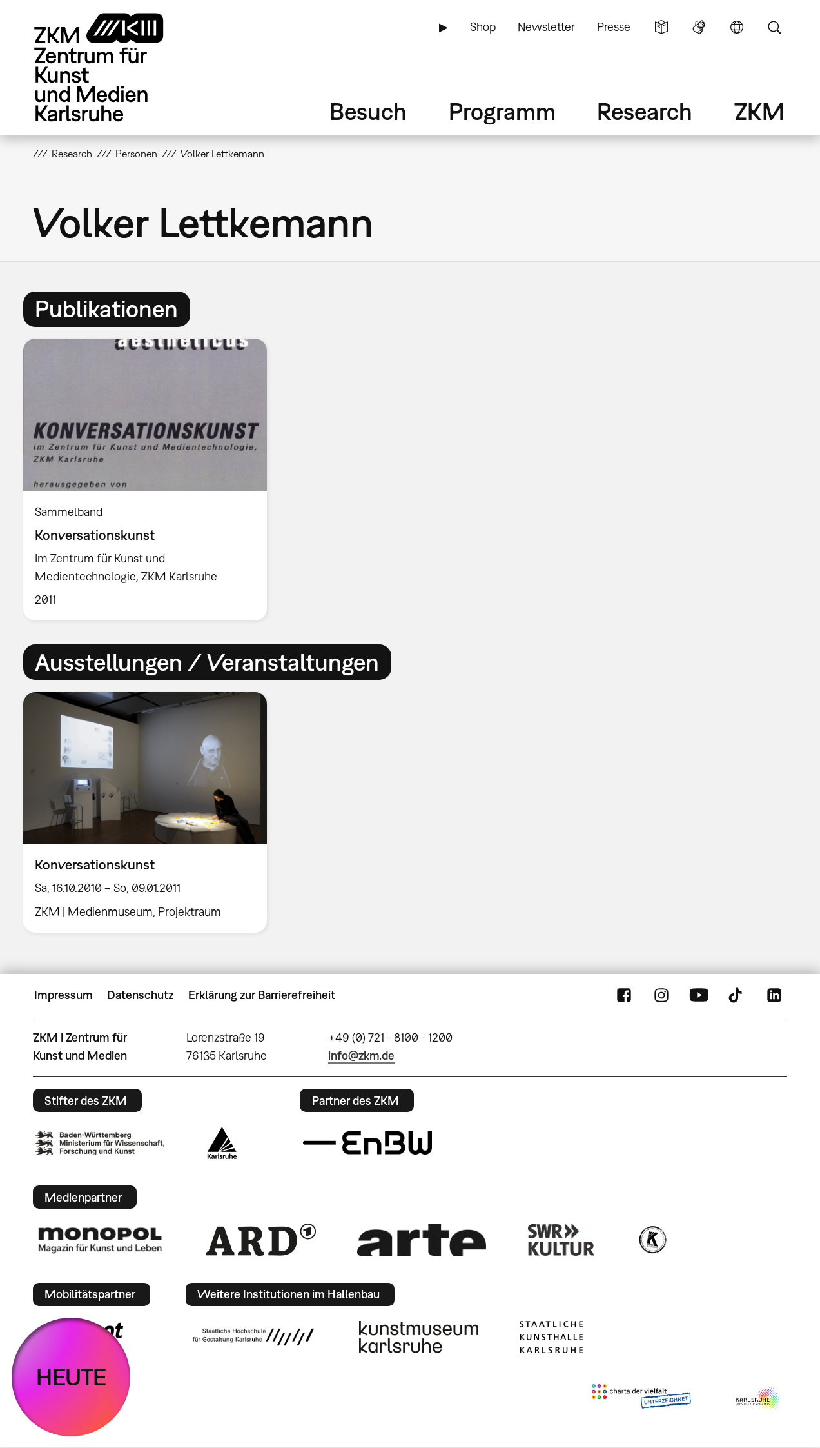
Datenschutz (140, 995)
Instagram (661, 995)
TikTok (737, 995)
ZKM (759, 111)
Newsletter (546, 27)
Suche (774, 27)
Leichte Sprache (661, 27)
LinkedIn (774, 995)
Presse (613, 27)
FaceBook (624, 995)
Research (644, 111)
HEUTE (71, 1377)
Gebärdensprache (699, 27)
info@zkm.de (361, 1055)
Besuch (368, 111)
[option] (150, 479)
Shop (483, 27)
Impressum (63, 995)
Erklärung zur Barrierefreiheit (261, 995)
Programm (502, 111)
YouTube (699, 995)
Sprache (737, 27)
